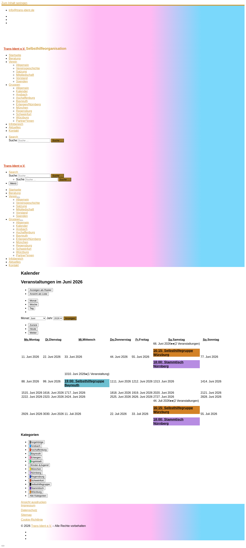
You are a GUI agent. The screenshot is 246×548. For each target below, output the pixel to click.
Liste (38, 294)
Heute (33, 329)
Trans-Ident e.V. (41, 525)
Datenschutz (29, 510)
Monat (33, 300)
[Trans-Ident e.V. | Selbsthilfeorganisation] (24, 44)
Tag (32, 308)
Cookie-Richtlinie (32, 519)
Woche (33, 304)
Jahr (49, 318)
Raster (40, 290)
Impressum (28, 505)
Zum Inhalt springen (14, 3)
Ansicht (33, 502)
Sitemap (26, 514)
